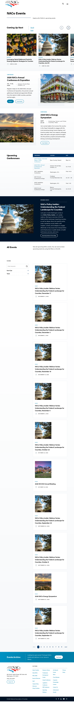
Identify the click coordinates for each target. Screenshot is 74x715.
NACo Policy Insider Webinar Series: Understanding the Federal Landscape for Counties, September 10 (49, 632)
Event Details (19, 101)
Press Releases (56, 677)
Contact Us (10, 682)
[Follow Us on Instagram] (66, 699)
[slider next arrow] (68, 27)
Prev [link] (34, 647)
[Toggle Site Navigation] (67, 4)
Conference (10, 74)
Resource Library (46, 670)
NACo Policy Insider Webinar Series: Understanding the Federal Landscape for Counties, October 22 (49, 447)
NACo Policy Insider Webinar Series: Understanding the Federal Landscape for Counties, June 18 (52, 61)
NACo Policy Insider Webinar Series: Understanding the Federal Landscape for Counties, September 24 (49, 520)
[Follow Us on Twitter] (56, 699)
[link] (38, 647)
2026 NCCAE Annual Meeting (45, 484)
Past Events (58, 657)
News (54, 674)
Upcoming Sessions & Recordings (49, 235)
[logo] (12, 7)
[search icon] (27, 266)
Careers (54, 684)
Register (10, 101)
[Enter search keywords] (17, 266)
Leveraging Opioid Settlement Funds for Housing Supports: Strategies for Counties (20, 60)
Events (44, 677)
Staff (33, 681)
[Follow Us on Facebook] (58, 699)
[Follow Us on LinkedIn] (61, 699)
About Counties (36, 670)
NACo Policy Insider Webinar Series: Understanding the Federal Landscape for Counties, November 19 (49, 369)
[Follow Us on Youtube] (64, 699)
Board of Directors (36, 678)
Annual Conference (46, 680)
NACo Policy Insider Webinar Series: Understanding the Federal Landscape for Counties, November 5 (49, 408)
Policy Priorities (36, 688)
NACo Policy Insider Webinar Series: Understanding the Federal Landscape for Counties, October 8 (49, 559)
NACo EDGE (35, 675)
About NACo (35, 673)
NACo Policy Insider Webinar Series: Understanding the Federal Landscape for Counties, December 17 (49, 290)
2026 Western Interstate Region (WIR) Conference (40, 160)
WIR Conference (46, 687)
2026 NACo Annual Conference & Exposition (39, 166)
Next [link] (66, 647)
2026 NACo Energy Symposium (46, 596)
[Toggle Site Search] (63, 4)
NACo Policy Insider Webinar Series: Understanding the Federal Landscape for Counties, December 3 (49, 329)
